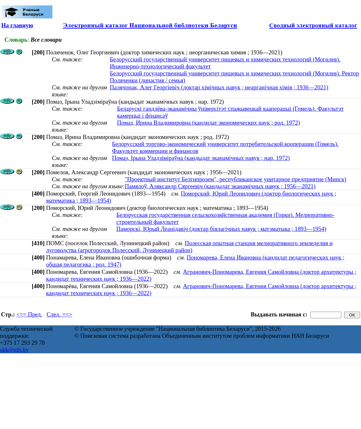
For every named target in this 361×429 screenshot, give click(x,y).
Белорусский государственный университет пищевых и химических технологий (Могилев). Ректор (234, 73)
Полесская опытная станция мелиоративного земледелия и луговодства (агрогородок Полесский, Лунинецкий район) (189, 246)
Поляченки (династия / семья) (147, 80)
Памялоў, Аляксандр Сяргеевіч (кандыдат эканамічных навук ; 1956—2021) (220, 186)
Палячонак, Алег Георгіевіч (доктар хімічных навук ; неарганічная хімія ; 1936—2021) (219, 87)
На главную (17, 25)
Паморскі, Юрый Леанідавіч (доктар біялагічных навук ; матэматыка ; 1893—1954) (221, 228)
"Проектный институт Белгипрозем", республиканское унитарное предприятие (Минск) (235, 179)
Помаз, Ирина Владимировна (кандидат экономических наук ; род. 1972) (208, 122)
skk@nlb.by (14, 349)
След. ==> (59, 314)
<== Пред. (29, 314)
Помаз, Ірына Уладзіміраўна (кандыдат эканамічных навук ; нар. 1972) (201, 158)
